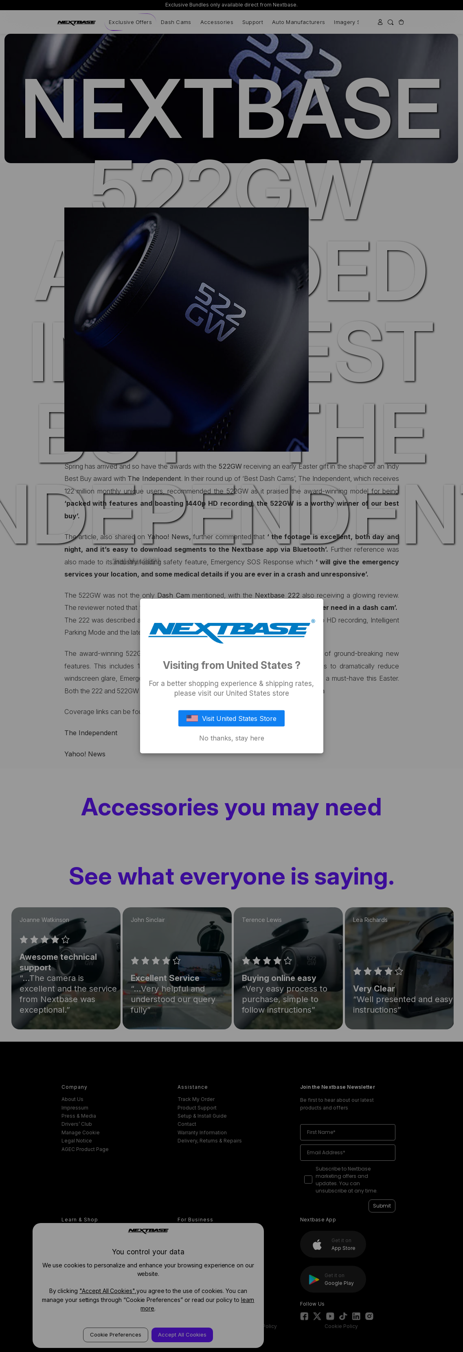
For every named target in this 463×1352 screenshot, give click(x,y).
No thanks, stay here (231, 738)
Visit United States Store (232, 718)
